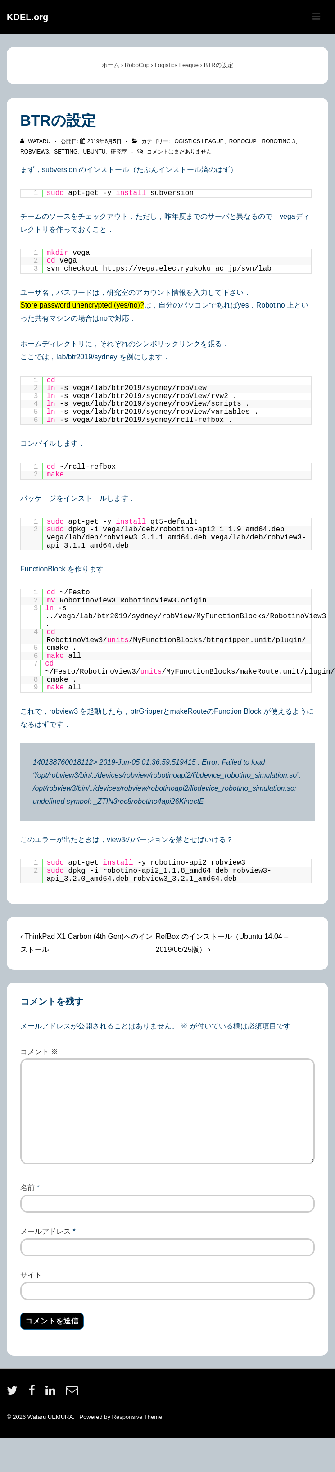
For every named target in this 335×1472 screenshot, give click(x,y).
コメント (39, 1051)
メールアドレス (45, 1231)
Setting (65, 152)
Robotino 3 (278, 141)
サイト (31, 1275)
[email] (73, 1393)
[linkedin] (52, 1393)
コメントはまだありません (179, 152)
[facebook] (33, 1393)
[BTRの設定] (104, 141)
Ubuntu (94, 152)
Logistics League (198, 141)
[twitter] (14, 1393)
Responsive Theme (137, 1416)
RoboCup (243, 141)
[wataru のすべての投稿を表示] (36, 141)
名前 (27, 1187)
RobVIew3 (34, 152)
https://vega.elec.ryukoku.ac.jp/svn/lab (187, 269)
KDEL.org (27, 17)
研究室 (119, 152)
